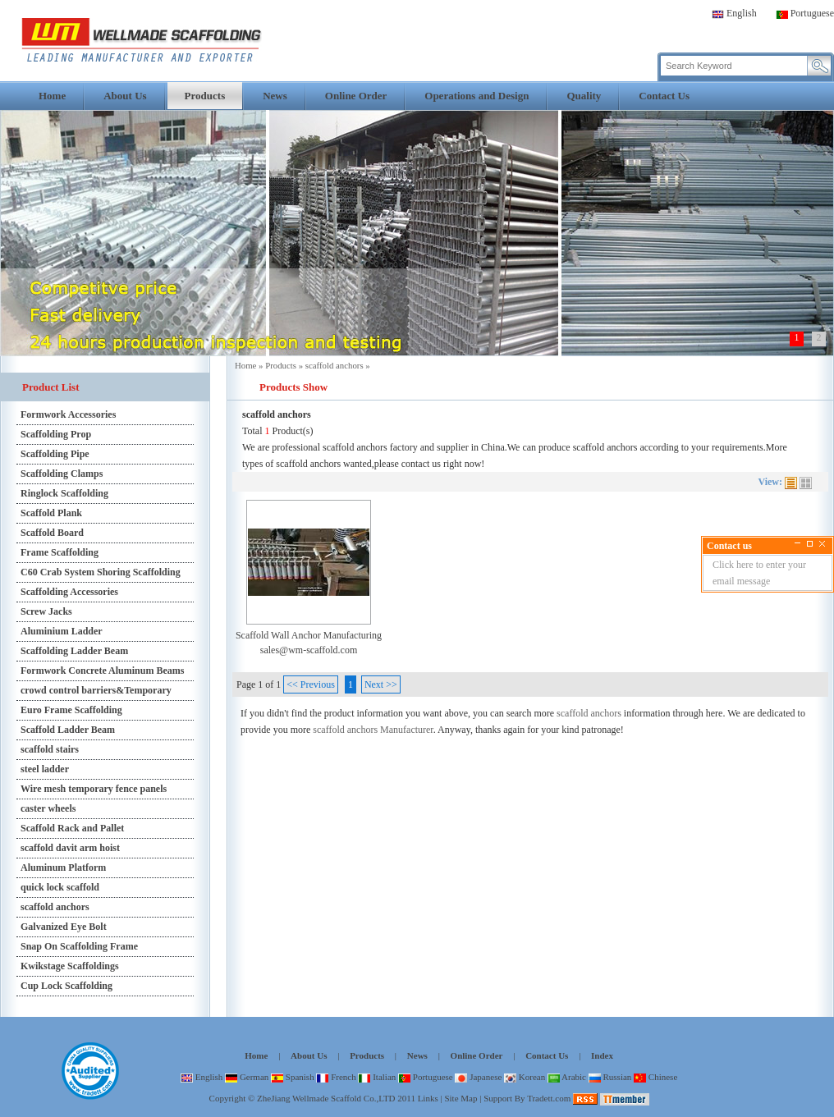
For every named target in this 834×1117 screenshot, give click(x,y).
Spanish (292, 1077)
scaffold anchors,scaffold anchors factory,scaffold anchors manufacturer (141, 40)
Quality (583, 95)
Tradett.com (549, 1098)
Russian (610, 1077)
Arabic (567, 1077)
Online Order (356, 95)
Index (602, 1055)
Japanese (478, 1077)
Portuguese (805, 13)
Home (52, 95)
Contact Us (664, 95)
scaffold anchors (334, 365)
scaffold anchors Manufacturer (373, 729)
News (275, 95)
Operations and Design (476, 95)
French (335, 1077)
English (734, 13)
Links (428, 1098)
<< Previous (310, 684)
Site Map (460, 1098)
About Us (124, 95)
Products (205, 95)
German (246, 1077)
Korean (524, 1077)
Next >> (380, 684)
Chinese (655, 1077)
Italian (377, 1077)
